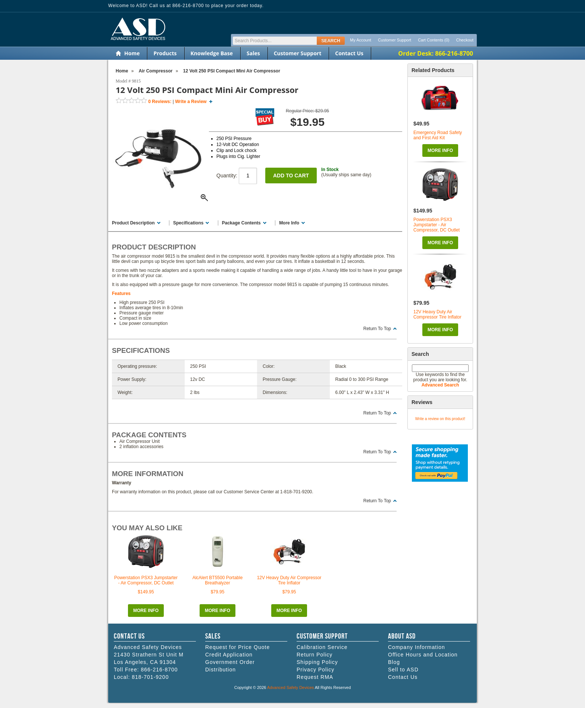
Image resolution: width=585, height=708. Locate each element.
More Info (440, 150)
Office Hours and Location (423, 655)
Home (132, 53)
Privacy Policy (315, 670)
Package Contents (241, 223)
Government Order (230, 662)
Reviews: (159, 101)
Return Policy (314, 655)
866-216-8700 (159, 670)
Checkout (464, 40)
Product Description (133, 223)
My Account (360, 40)
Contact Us (349, 53)
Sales (253, 53)
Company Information (416, 647)
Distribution (220, 670)
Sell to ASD (403, 670)
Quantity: (236, 175)
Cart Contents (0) (433, 40)
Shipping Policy (317, 662)
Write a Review (190, 101)
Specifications (188, 223)
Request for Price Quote (237, 647)
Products (164, 53)
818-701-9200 (150, 677)
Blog (394, 662)
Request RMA (315, 677)
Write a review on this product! (440, 419)
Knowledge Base (212, 53)
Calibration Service (322, 647)
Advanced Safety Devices (290, 687)
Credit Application (229, 655)
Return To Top (377, 328)
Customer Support (394, 40)
